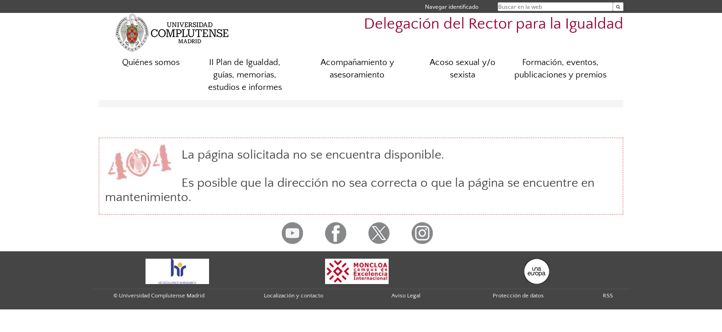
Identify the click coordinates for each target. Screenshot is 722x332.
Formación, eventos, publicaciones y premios (560, 69)
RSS (608, 295)
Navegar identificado (451, 7)
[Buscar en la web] (618, 6)
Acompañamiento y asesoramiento (357, 69)
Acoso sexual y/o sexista (462, 69)
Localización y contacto (293, 295)
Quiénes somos (151, 62)
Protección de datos (518, 295)
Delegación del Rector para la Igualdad (493, 24)
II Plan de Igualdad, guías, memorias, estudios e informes (245, 75)
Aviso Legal (405, 295)
